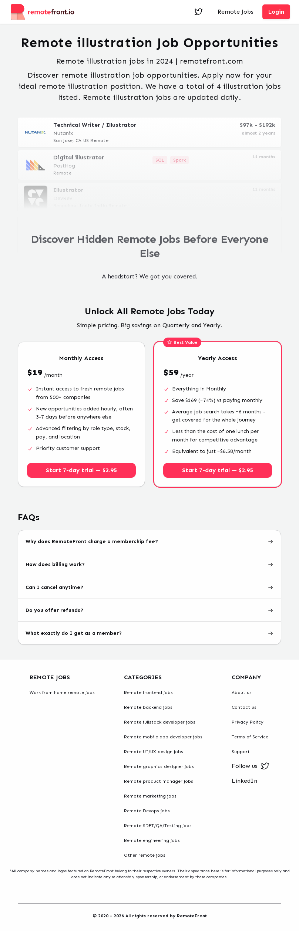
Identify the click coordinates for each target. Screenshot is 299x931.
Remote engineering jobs (152, 840)
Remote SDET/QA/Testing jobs (158, 825)
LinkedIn (244, 780)
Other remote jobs (144, 855)
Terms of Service (250, 736)
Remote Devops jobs (147, 810)
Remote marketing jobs (150, 796)
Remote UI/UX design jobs (153, 751)
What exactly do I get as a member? (149, 633)
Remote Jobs (235, 11)
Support (241, 751)
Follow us (250, 766)
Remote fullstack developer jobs (159, 722)
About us (242, 692)
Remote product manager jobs (158, 781)
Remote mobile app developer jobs (163, 736)
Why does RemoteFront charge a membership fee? (149, 541)
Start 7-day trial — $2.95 (81, 470)
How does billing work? (149, 564)
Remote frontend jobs (148, 692)
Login (276, 11)
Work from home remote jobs (62, 692)
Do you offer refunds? (149, 610)
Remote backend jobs (148, 707)
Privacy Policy (247, 722)
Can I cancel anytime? (149, 587)
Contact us (244, 707)
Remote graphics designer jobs (159, 766)
